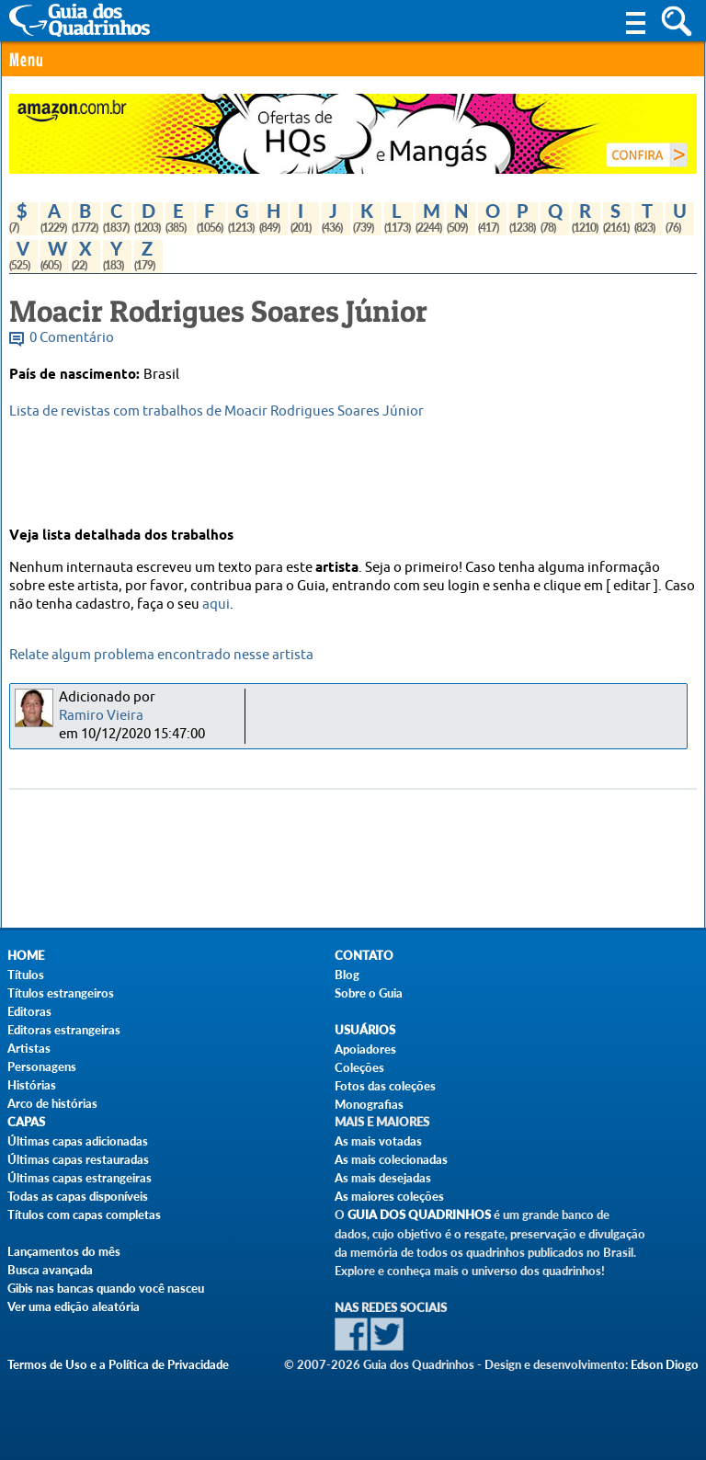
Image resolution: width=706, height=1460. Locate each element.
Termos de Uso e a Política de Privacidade (118, 1364)
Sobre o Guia (369, 993)
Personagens (41, 1066)
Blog (347, 974)
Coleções (359, 1067)
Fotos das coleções (385, 1085)
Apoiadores (365, 1049)
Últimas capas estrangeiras (79, 1177)
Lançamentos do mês (63, 1251)
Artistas (29, 1048)
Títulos (25, 974)
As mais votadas (378, 1141)
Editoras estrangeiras (63, 1029)
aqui (216, 604)
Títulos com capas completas (84, 1214)
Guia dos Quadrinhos (419, 1215)
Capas (26, 1122)
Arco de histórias (52, 1103)
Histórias (31, 1085)
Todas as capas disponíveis (77, 1196)
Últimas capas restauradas (78, 1159)
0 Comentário (71, 338)
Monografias (369, 1104)
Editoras (29, 1011)
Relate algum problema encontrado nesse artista (161, 655)
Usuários (365, 1030)
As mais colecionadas (391, 1159)
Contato (364, 956)
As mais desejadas (383, 1177)
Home (25, 956)
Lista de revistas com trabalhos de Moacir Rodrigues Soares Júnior (216, 411)
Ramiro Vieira (101, 715)
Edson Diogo (665, 1364)
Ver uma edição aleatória (73, 1306)
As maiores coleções (389, 1196)
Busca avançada (50, 1269)
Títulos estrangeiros (60, 993)
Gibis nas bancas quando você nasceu (105, 1288)
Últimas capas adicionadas (77, 1141)
